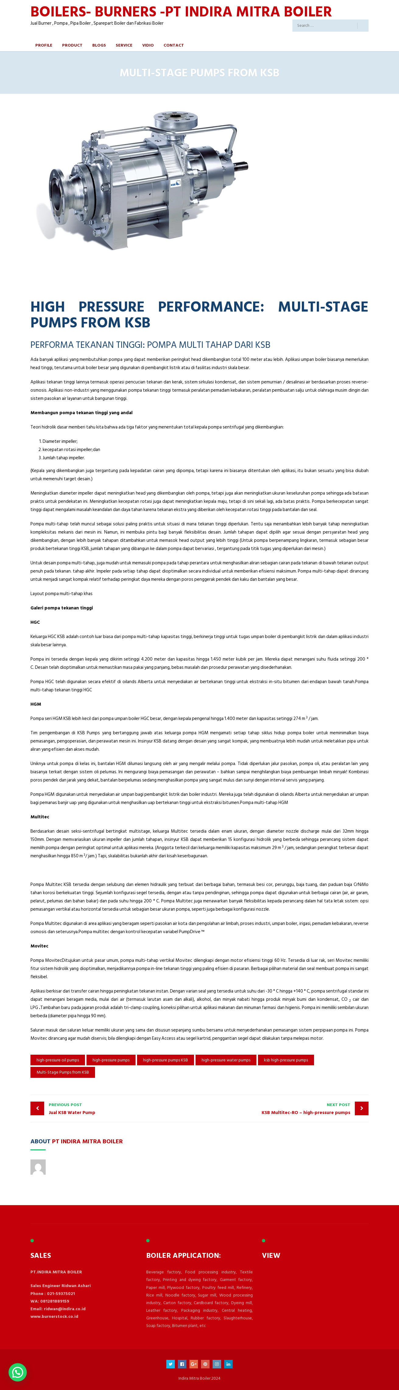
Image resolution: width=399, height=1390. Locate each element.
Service (124, 45)
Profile (43, 45)
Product (72, 45)
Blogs (99, 45)
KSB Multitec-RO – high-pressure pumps (276, 1109)
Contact (174, 45)
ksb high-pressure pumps (286, 1060)
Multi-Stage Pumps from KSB (63, 1072)
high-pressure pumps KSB (165, 1060)
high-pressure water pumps (226, 1060)
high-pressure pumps (111, 1060)
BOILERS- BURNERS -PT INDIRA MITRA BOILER (181, 11)
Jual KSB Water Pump (122, 1109)
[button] (18, 1372)
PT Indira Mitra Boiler (87, 1140)
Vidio (148, 45)
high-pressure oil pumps (58, 1060)
